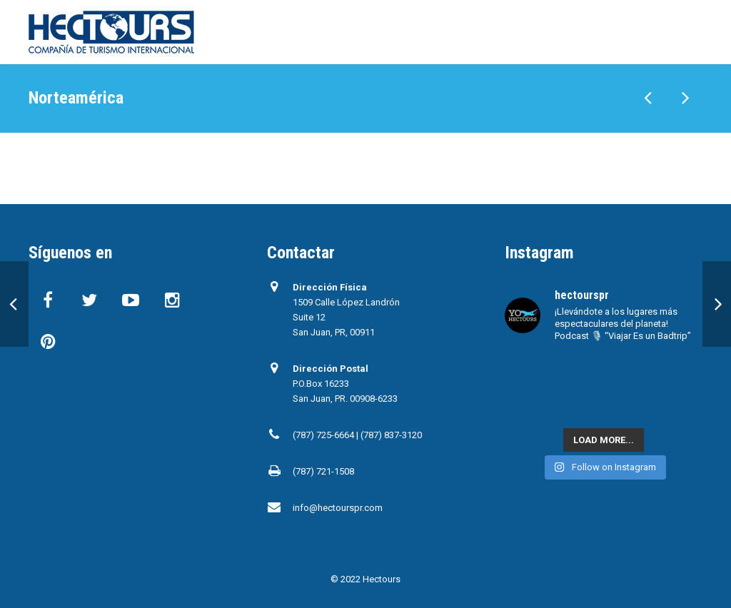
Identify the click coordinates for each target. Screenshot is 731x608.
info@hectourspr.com (338, 507)
